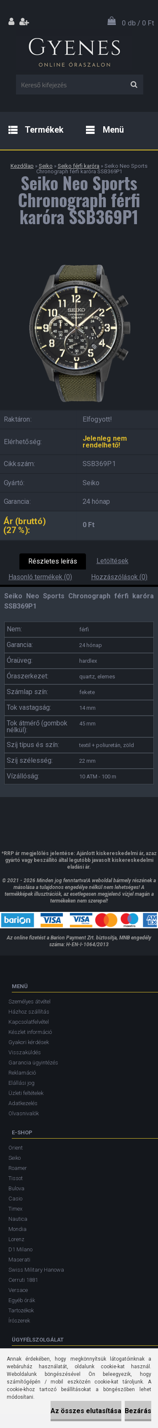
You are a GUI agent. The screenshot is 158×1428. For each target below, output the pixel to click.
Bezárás (138, 1411)
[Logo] (74, 50)
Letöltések (112, 561)
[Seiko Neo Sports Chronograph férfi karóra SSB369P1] (79, 256)
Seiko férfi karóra (78, 166)
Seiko (46, 166)
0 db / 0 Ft (138, 23)
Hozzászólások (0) (119, 577)
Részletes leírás (52, 561)
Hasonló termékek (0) (40, 577)
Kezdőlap (22, 166)
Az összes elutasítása (86, 1411)
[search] (133, 85)
